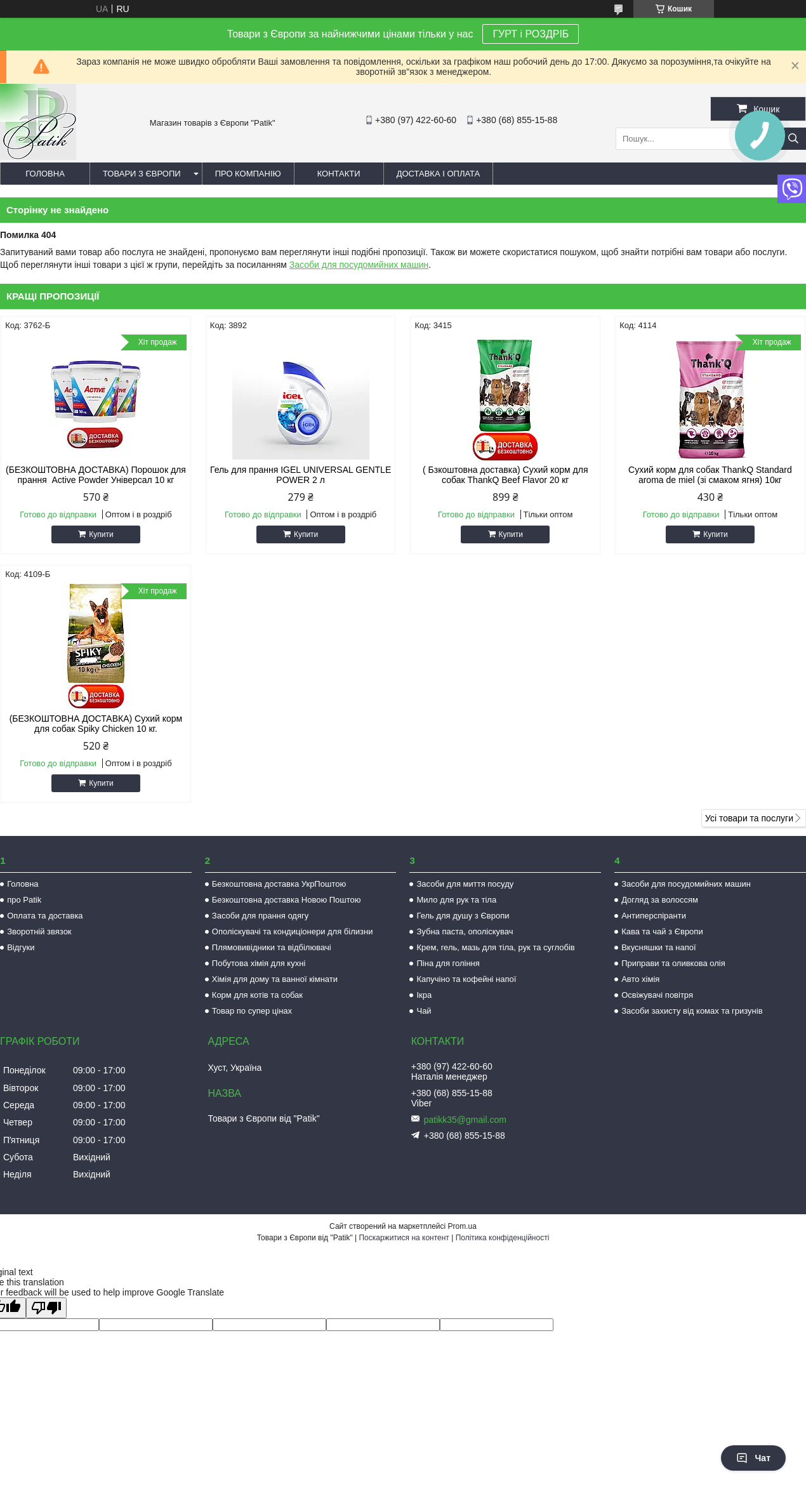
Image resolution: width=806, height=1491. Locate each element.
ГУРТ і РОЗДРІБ (530, 34)
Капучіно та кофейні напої (466, 979)
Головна (45, 173)
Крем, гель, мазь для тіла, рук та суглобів (495, 947)
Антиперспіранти (653, 915)
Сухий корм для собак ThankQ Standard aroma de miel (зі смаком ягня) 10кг (710, 475)
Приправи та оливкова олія (673, 963)
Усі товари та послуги (749, 818)
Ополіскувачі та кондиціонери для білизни (292, 931)
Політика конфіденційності (503, 1237)
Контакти (338, 173)
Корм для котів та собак (257, 995)
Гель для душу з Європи (462, 915)
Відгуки (20, 947)
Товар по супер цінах (252, 1011)
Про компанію (248, 173)
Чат (753, 1458)
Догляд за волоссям (659, 900)
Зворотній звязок (39, 931)
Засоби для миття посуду (464, 884)
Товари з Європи (142, 173)
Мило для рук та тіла (456, 900)
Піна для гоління (447, 963)
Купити (101, 534)
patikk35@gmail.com (465, 1120)
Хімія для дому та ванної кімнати (275, 979)
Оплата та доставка (45, 915)
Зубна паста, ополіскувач (464, 931)
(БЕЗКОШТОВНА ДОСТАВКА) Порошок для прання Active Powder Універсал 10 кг (96, 475)
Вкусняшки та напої (658, 947)
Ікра (424, 995)
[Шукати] (793, 139)
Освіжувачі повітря (657, 995)
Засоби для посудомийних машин (358, 265)
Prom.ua (462, 1226)
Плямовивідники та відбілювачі (271, 947)
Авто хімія (640, 979)
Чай (423, 1011)
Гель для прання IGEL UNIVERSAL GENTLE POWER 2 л (300, 475)
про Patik (24, 900)
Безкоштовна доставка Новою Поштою (286, 900)
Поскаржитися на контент (404, 1237)
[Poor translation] (46, 1307)
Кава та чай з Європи (662, 931)
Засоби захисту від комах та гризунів (691, 1011)
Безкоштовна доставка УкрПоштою (279, 884)
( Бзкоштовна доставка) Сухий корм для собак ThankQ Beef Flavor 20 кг (505, 475)
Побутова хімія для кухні (258, 963)
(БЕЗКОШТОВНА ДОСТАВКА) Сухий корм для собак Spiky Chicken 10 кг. (96, 723)
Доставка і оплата (438, 173)
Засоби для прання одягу (260, 915)
